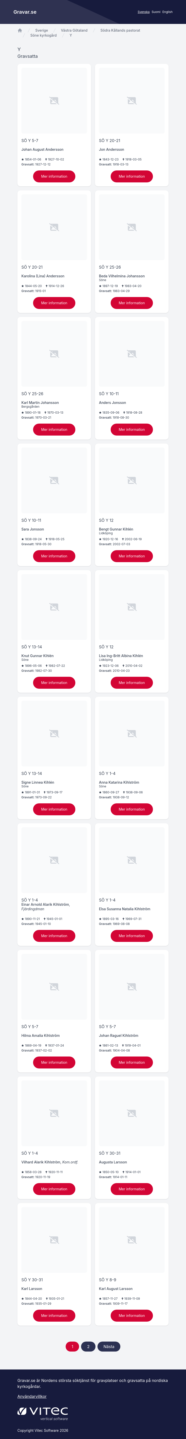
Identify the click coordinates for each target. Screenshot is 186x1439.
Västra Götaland (74, 30)
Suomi (156, 12)
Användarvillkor (31, 1396)
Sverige (41, 30)
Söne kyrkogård (43, 35)
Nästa (108, 1346)
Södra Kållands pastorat (120, 30)
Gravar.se (25, 12)
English (167, 12)
